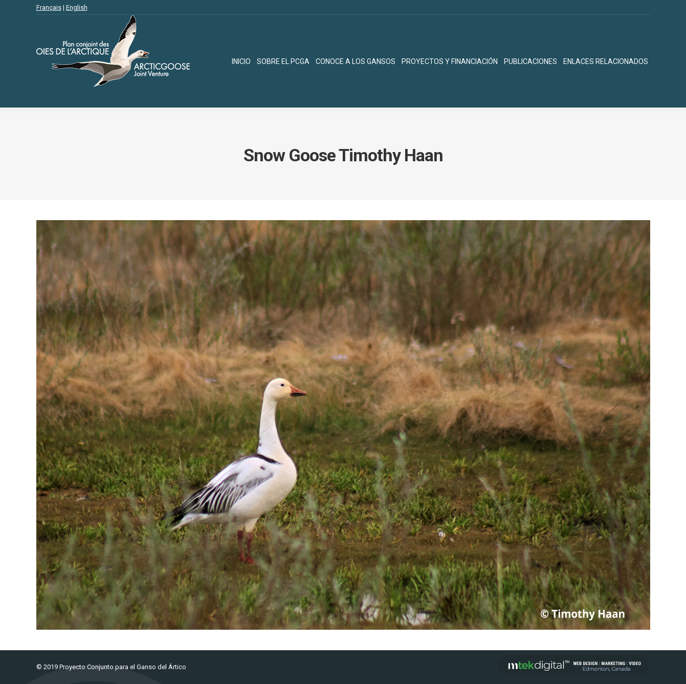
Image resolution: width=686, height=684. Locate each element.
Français (48, 7)
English (76, 7)
